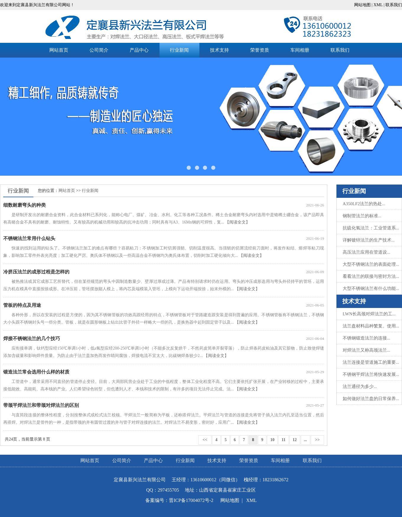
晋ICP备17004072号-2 (191, 500)
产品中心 (139, 50)
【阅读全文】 (237, 222)
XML (378, 5)
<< (204, 440)
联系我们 (393, 5)
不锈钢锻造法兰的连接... (366, 338)
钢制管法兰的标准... (362, 215)
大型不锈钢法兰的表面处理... (371, 264)
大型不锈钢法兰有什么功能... (371, 288)
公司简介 (98, 50)
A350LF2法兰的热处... (364, 203)
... (305, 440)
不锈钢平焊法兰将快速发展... (371, 374)
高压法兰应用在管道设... (366, 252)
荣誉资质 (259, 50)
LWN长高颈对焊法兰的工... (369, 313)
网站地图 (362, 5)
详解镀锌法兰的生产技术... (369, 240)
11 (283, 440)
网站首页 (58, 50)
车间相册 (299, 50)
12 (295, 440)
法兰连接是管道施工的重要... (371, 362)
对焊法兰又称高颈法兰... (366, 350)
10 (272, 440)
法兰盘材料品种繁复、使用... (371, 326)
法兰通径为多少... (360, 386)
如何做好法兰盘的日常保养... (371, 398)
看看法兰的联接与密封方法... (371, 276)
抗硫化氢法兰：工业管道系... (371, 228)
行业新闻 (179, 50)
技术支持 (219, 50)
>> (317, 440)
